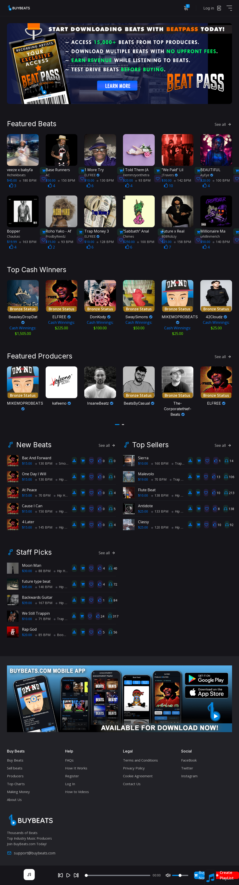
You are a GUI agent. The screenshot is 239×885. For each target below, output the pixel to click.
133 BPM (159, 511)
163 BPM (27, 241)
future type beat (36, 580)
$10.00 (143, 463)
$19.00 (143, 479)
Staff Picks (34, 551)
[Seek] (117, 875)
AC (48, 175)
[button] (117, 424)
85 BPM (42, 634)
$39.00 (27, 602)
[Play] (68, 875)
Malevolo (146, 473)
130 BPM (105, 180)
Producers (15, 775)
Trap (177, 463)
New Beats (33, 444)
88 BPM (42, 570)
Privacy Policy (134, 767)
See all (223, 124)
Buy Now (200, 875)
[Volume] (180, 875)
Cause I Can (32, 505)
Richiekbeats (16, 175)
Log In (70, 783)
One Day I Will (34, 473)
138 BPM (159, 495)
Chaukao (13, 236)
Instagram (189, 775)
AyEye (206, 175)
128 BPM (105, 241)
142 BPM (182, 180)
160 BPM (159, 463)
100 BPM (221, 180)
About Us (14, 799)
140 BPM (221, 241)
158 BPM (182, 241)
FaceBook (189, 759)
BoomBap (63, 634)
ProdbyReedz (56, 236)
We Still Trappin (36, 612)
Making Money (18, 791)
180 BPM (27, 180)
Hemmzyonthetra (136, 175)
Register (72, 775)
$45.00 (27, 586)
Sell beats (14, 767)
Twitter (187, 767)
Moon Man (31, 564)
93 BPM (143, 180)
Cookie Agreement (138, 775)
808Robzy (169, 236)
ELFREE (91, 175)
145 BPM (43, 527)
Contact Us (132, 783)
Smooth (63, 463)
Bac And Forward (36, 457)
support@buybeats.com (31, 852)
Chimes (128, 236)
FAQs (69, 759)
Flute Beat (147, 489)
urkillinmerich (210, 236)
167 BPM (43, 602)
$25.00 (143, 511)
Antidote (145, 505)
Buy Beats (15, 759)
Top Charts (16, 783)
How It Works (76, 767)
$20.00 (27, 634)
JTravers (170, 175)
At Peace (29, 489)
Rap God (29, 628)
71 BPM (42, 618)
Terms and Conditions (140, 759)
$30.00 (27, 570)
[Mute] (168, 875)
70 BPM (42, 495)
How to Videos (77, 791)
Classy (143, 521)
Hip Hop (63, 479)
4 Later (28, 521)
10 (168, 185)
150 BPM (66, 180)
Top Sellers (150, 444)
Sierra (143, 457)
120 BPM (159, 527)
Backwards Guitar (37, 596)
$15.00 (27, 463)
